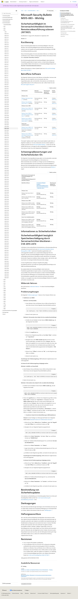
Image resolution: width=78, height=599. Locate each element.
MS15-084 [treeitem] (7, 126)
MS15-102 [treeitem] (7, 93)
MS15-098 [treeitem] (7, 101)
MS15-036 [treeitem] (7, 214)
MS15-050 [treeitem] (7, 188)
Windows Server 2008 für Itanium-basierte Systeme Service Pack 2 (27, 120)
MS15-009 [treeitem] (7, 263)
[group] (41, 311)
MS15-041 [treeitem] (7, 204)
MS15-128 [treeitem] (7, 46)
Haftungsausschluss (64, 34)
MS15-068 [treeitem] (7, 155)
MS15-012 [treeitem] (7, 257)
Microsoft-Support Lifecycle (27, 84)
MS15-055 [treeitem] (7, 179)
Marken (68, 593)
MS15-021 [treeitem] (7, 241)
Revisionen (63, 36)
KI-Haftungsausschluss (6, 593)
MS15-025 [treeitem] (7, 234)
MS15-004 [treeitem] (7, 272)
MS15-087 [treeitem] (7, 121)
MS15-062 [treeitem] (7, 166)
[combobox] (10, 13)
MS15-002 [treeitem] (7, 275)
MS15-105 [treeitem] (7, 88)
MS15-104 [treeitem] (7, 90)
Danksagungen (64, 32)
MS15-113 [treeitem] (6, 73)
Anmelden (74, 1)
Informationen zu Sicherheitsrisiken (67, 24)
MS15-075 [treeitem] (7, 143)
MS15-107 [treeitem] (7, 84)
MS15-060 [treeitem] (7, 170)
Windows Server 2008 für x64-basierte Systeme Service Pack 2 (27, 115)
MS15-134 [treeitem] (7, 35)
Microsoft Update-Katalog (39, 144)
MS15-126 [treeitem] (7, 50)
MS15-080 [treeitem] (7, 133)
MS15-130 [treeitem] (7, 42)
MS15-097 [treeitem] (7, 102)
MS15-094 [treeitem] (7, 108)
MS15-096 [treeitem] (7, 104)
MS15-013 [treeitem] (7, 255)
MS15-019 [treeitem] (7, 245)
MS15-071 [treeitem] (7, 150)
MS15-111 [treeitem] (6, 77)
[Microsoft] (2, 2)
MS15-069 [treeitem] (7, 153)
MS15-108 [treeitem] (7, 82)
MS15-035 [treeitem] (7, 215)
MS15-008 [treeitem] (7, 265)
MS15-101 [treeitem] (6, 95)
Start (25, 10)
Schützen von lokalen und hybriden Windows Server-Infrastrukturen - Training (36, 569)
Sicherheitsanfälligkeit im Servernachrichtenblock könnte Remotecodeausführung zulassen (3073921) (67, 14)
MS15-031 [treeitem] (7, 223)
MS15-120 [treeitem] (7, 61)
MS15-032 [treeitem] (7, 221)
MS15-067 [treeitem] (7, 157)
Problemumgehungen (32, 295)
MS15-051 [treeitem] (7, 186)
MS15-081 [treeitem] (7, 132)
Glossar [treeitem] (4, 314)
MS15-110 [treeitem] (6, 79)
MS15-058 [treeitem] (7, 174)
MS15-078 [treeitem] (7, 137)
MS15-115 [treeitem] (6, 70)
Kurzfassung (63, 18)
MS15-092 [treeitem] (7, 112)
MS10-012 (54, 99)
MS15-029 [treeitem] (7, 226)
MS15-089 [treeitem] (7, 117)
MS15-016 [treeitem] (7, 250)
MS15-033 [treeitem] (7, 219)
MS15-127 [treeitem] (7, 48)
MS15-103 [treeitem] (7, 92)
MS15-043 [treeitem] (7, 201)
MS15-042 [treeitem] (7, 203)
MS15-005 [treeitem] (7, 270)
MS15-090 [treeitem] (7, 115)
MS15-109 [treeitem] (7, 81)
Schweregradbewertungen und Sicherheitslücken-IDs (67, 22)
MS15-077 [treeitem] (7, 139)
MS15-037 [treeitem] (7, 212)
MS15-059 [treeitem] (7, 172)
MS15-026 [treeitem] (7, 232)
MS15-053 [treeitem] (7, 183)
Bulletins (53, 167)
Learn (22, 10)
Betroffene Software (64, 19)
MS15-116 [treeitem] (6, 68)
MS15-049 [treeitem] (7, 190)
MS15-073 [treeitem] (7, 146)
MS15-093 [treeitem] (7, 110)
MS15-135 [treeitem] (7, 33)
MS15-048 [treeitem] (7, 192)
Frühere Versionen (15, 593)
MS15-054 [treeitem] (7, 181)
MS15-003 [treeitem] (7, 274)
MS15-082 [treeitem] (7, 130)
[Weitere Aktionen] (56, 11)
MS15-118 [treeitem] (6, 64)
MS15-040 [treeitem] (7, 206)
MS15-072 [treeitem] (7, 148)
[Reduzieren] (16, 11)
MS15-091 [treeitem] (7, 113)
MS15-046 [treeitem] (7, 195)
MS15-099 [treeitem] (7, 99)
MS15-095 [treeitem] (7, 106)
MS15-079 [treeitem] (7, 135)
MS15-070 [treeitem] (7, 152)
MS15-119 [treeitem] (6, 62)
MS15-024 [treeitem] (7, 235)
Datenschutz (32, 593)
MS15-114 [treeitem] (6, 72)
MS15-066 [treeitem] (7, 159)
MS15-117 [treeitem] (6, 66)
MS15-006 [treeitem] (7, 268)
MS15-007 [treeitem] (7, 266)
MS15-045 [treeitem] (7, 197)
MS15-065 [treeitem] (7, 161)
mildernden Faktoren (34, 286)
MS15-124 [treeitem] (7, 53)
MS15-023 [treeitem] (7, 237)
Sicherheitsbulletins (31, 10)
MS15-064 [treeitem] (7, 163)
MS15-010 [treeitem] (7, 261)
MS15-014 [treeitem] (7, 254)
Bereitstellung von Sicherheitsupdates (68, 31)
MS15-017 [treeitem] (7, 248)
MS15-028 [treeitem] (7, 228)
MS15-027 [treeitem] (7, 230)
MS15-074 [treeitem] (7, 144)
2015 (38, 10)
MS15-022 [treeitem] (7, 239)
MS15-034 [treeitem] (7, 217)
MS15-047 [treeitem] (7, 194)
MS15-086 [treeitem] (7, 123)
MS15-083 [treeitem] (7, 128)
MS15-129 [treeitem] (7, 44)
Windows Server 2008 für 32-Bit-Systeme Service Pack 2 (27, 109)
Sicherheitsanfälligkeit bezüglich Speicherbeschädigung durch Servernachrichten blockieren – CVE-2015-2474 (68, 27)
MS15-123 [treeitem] (7, 55)
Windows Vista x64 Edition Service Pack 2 (27, 102)
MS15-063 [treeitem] (7, 164)
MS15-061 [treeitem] (7, 168)
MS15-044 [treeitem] (7, 199)
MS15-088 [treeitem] (7, 119)
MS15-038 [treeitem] (7, 210)
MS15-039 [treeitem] (7, 208)
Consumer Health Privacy (43, 593)
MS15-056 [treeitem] (7, 177)
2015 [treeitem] (5, 31)
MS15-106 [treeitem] (7, 86)
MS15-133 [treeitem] (7, 37)
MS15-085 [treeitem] (7, 124)
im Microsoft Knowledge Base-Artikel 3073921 (38, 555)
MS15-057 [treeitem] (7, 175)
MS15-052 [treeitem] (7, 184)
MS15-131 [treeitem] (6, 41)
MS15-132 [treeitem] (7, 39)
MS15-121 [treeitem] (6, 59)
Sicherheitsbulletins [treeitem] (7, 24)
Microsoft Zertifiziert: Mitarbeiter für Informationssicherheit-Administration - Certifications (36, 576)
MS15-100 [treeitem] (7, 97)
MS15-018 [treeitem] (7, 246)
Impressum (63, 593)
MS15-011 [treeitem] (6, 259)
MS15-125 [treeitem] (7, 51)
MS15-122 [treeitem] (7, 57)
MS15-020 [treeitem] (7, 243)
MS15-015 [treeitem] (7, 252)
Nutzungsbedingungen (54, 593)
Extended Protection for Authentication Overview (41, 419)
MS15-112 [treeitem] (6, 75)
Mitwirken (27, 593)
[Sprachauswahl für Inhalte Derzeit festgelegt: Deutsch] (4, 590)
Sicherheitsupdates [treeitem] (6, 15)
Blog (21, 593)
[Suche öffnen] (70, 2)
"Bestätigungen (47, 510)
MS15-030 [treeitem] (7, 225)
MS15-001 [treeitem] (7, 277)
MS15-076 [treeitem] (7, 141)
